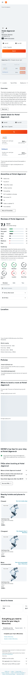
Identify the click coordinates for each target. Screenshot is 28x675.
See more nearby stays (21, 501)
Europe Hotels (18, 671)
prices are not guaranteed (7, 654)
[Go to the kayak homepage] (9, 2)
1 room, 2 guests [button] (7, 47)
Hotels (12, 671)
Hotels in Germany (5, 672)
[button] (2, 2)
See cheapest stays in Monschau (22, 531)
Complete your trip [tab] (8, 628)
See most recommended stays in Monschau (21, 563)
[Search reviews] (15, 288)
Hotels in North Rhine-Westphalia (18, 672)
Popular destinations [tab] (20, 628)
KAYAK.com (7, 671)
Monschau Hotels (20, 674)
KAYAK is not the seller (14, 658)
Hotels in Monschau (8, 636)
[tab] (5, 283)
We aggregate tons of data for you (14, 661)
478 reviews (11, 38)
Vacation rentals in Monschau (11, 639)
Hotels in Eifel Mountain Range (8, 674)
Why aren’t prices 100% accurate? (14, 664)
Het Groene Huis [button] (5, 519)
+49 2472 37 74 (6, 36)
